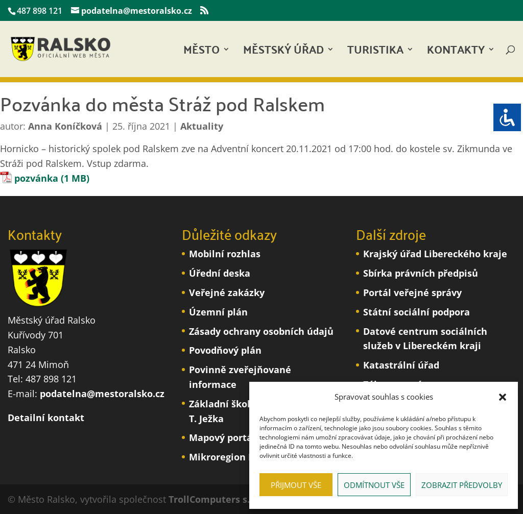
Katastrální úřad (401, 365)
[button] (502, 397)
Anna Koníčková (65, 126)
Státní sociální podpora (416, 312)
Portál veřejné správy (412, 292)
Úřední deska (219, 273)
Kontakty (456, 52)
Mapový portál (222, 437)
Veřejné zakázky (227, 292)
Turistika (375, 52)
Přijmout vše (296, 485)
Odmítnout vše (374, 485)
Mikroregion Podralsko (241, 457)
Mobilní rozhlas (224, 254)
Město (201, 52)
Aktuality (201, 126)
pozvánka (36, 178)
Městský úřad (283, 52)
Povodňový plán (225, 350)
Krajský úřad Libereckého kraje (435, 254)
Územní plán (218, 312)
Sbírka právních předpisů (420, 273)
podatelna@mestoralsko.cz (102, 393)
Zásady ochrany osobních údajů (261, 331)
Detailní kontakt (46, 417)
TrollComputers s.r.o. (217, 499)
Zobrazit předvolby (461, 485)
